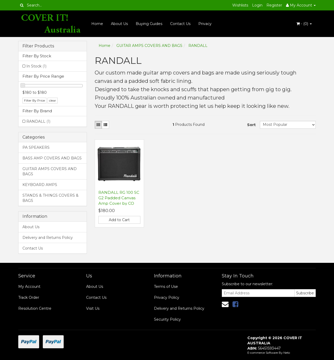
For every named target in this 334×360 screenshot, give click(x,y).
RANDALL (38, 121)
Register (274, 5)
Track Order (28, 297)
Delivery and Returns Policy (47, 237)
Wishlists (240, 5)
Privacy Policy (166, 297)
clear (52, 100)
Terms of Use (166, 286)
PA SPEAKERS (36, 147)
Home (97, 23)
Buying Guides (149, 23)
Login (257, 5)
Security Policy (167, 319)
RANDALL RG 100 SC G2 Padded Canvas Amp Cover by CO (118, 198)
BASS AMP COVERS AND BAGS (52, 158)
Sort (251, 124)
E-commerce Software (262, 353)
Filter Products (38, 46)
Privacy (205, 23)
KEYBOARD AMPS (39, 184)
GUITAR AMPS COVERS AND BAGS (49, 171)
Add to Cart (119, 220)
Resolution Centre (34, 308)
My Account (29, 286)
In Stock (36, 66)
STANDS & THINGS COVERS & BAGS (50, 198)
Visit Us (92, 308)
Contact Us (180, 23)
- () (304, 23)
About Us (119, 23)
